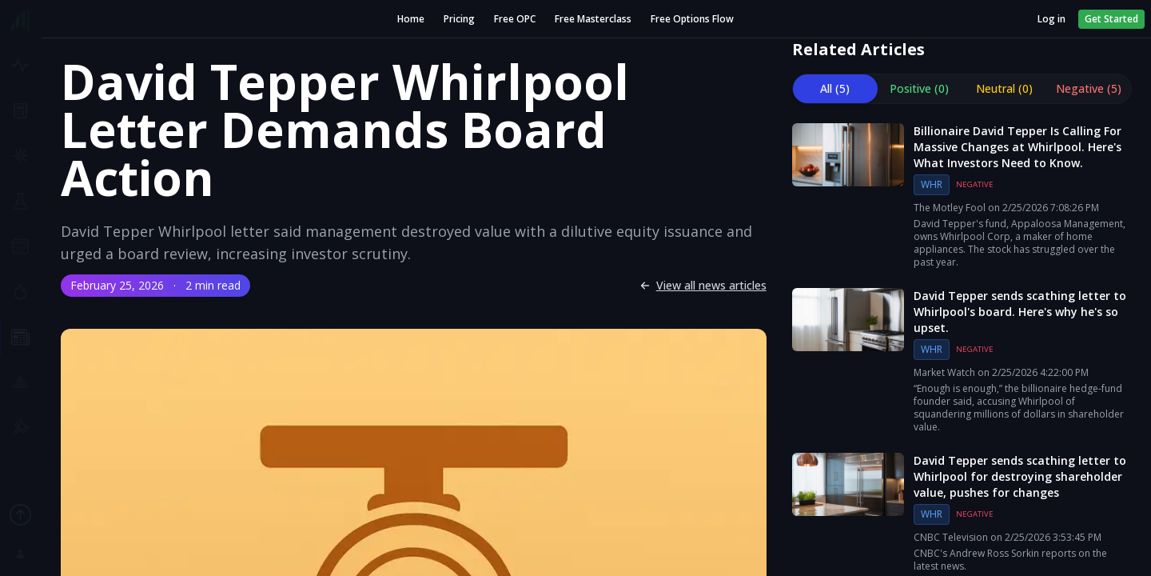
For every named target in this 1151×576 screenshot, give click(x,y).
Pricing (459, 19)
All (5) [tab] (835, 88)
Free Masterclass (593, 19)
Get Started (1111, 19)
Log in (1051, 19)
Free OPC (515, 19)
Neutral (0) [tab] (1004, 88)
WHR (931, 184)
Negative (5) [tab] (1088, 88)
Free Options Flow (692, 19)
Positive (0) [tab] (919, 88)
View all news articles (703, 285)
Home (410, 19)
